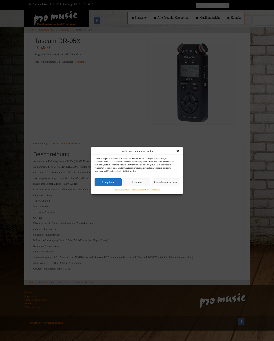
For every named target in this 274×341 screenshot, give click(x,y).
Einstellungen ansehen (166, 182)
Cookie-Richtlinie (121, 190)
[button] (177, 151)
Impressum (155, 190)
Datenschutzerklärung (140, 190)
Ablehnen (137, 182)
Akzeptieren (108, 182)
